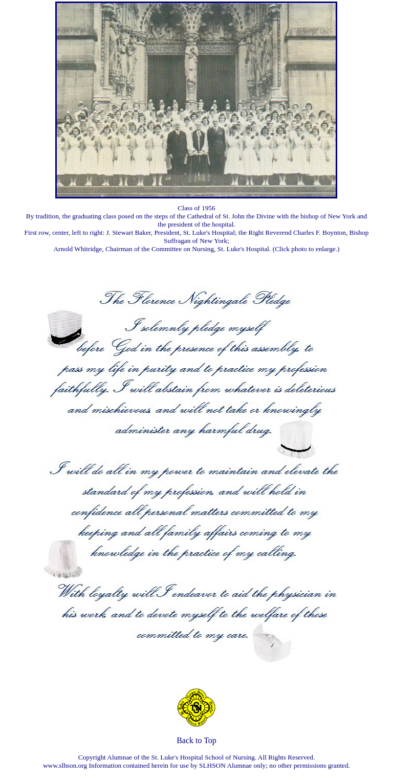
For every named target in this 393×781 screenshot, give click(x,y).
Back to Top (196, 740)
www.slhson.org (65, 765)
